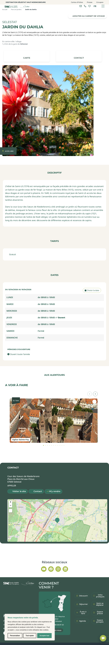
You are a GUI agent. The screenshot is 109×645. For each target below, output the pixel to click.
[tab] (43, 445)
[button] (79, 56)
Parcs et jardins (16, 9)
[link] (85, 6)
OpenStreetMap (102, 541)
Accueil (4, 9)
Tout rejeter (30, 635)
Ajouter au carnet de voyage (89, 16)
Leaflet (93, 541)
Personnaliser (15, 635)
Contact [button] (38, 491)
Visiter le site (19, 491)
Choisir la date (92, 290)
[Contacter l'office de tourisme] (80, 6)
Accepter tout (44, 635)
